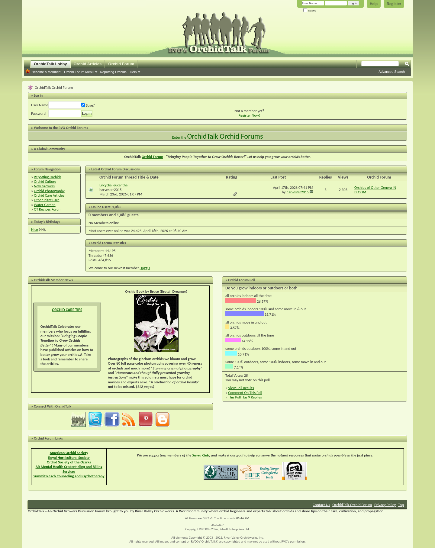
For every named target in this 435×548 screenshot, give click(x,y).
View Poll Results (241, 387)
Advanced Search (392, 71)
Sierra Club (200, 455)
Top (401, 504)
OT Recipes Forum (47, 209)
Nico (34, 229)
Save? (310, 10)
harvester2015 (110, 189)
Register (394, 4)
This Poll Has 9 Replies (245, 397)
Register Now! (249, 115)
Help (374, 4)
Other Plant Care (46, 200)
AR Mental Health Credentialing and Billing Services (69, 468)
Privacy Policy (385, 504)
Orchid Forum (121, 64)
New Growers (44, 186)
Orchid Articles (88, 64)
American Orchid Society (69, 452)
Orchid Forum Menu (79, 72)
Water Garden (44, 204)
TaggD (145, 268)
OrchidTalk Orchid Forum (352, 504)
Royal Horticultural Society (68, 457)
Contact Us (321, 504)
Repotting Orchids (113, 72)
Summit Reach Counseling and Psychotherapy (68, 476)
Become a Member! (46, 72)
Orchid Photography (49, 191)
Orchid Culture (45, 181)
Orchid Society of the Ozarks (69, 462)
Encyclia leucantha (113, 185)
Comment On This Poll (245, 392)
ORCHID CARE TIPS (67, 310)
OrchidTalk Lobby (50, 64)
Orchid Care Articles (49, 195)
